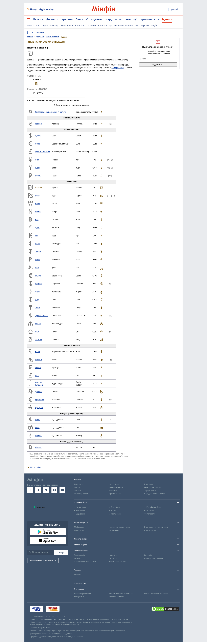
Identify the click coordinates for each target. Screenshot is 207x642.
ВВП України (142, 25)
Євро (37, 144)
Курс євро (148, 484)
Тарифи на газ (150, 491)
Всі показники (38, 32)
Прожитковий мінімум (121, 25)
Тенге (37, 308)
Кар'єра (77, 558)
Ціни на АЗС (33, 25)
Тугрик (38, 252)
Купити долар (79, 530)
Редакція (148, 555)
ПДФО (154, 25)
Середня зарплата (96, 25)
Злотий (38, 339)
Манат (38, 324)
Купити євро (114, 530)
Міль (37, 427)
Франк (38, 367)
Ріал (37, 268)
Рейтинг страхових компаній (156, 594)
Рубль (38, 176)
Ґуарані (38, 284)
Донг (37, 228)
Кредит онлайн (115, 494)
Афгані (38, 292)
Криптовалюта (149, 19)
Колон (38, 276)
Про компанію (79, 555)
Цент (37, 419)
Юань (37, 168)
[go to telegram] (38, 490)
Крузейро (39, 399)
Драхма (38, 391)
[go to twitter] (46, 490)
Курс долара (114, 484)
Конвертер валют (81, 494)
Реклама (77, 575)
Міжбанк (77, 491)
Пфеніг (38, 435)
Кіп (36, 236)
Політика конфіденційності (85, 562)
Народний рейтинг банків (154, 494)
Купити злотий (150, 530)
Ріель (37, 243)
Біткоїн (38, 447)
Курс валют (78, 484)
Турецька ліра (41, 315)
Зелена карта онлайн (82, 594)
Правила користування (153, 558)
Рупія (37, 196)
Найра (38, 212)
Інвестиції (131, 19)
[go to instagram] (54, 490)
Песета (38, 359)
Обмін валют (79, 527)
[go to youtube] (62, 490)
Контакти (113, 555)
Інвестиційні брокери (152, 487)
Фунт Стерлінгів (42, 152)
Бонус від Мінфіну (42, 9)
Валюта (38, 19)
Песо (37, 259)
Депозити (52, 19)
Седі (37, 299)
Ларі (37, 332)
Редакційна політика (117, 562)
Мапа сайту (35, 467)
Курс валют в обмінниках (119, 527)
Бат (36, 219)
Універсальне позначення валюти (50, 112)
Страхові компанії (116, 597)
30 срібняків (117, 67)
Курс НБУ (77, 487)
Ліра (37, 375)
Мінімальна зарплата (72, 25)
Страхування (94, 19)
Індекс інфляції (50, 25)
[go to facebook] (30, 490)
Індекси (167, 19)
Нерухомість (114, 19)
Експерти (113, 558)
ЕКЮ (37, 351)
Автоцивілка (79, 597)
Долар (38, 136)
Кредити (67, 19)
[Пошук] (61, 552)
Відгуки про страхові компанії (121, 594)
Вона (37, 203)
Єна (37, 160)
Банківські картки (116, 487)
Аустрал (39, 407)
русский (174, 9)
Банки (79, 19)
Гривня (38, 124)
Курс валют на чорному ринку (156, 527)
